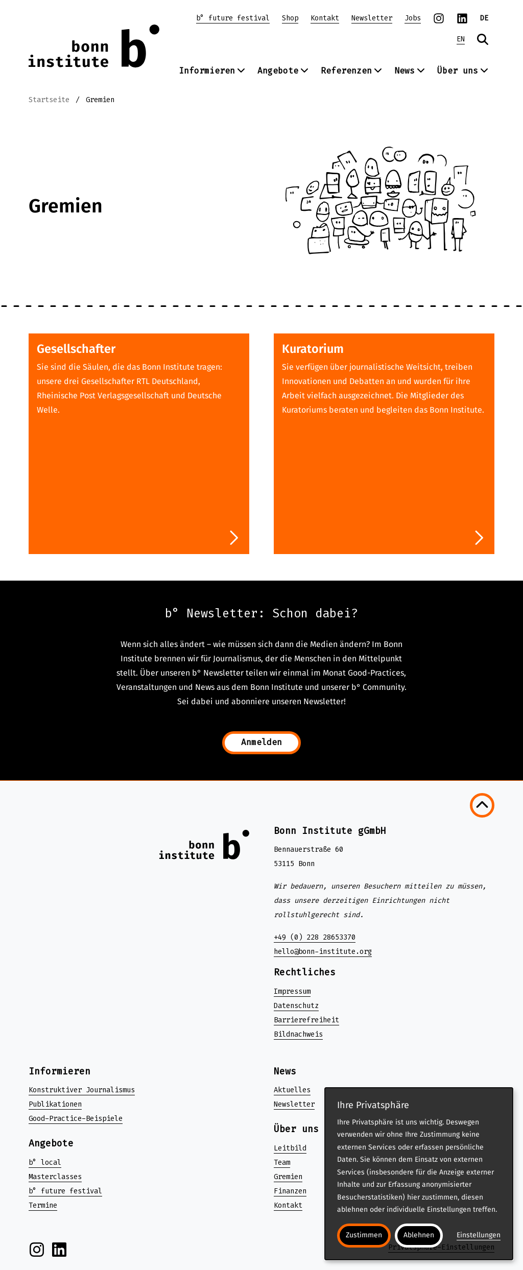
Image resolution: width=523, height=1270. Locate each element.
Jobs (413, 18)
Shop (290, 18)
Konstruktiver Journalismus (82, 1090)
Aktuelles (292, 1090)
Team (282, 1162)
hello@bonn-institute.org (323, 951)
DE (484, 18)
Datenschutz (296, 1006)
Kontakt (325, 18)
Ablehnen (418, 1235)
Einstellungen (479, 1235)
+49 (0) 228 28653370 (314, 937)
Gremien (100, 100)
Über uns (462, 70)
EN (461, 39)
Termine (43, 1205)
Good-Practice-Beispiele (76, 1118)
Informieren (212, 70)
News (409, 70)
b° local (45, 1162)
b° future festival (233, 18)
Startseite (49, 100)
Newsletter (371, 18)
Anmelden (261, 742)
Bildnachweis (298, 1034)
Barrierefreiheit (306, 1020)
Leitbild (290, 1148)
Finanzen (290, 1191)
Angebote (282, 70)
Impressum (292, 991)
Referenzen (351, 70)
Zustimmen (364, 1235)
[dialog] (419, 1174)
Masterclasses (55, 1177)
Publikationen (55, 1104)
